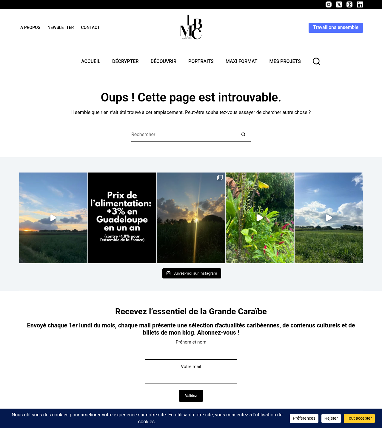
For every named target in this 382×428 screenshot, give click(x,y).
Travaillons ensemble (335, 27)
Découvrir (163, 61)
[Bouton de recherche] (243, 134)
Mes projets (285, 61)
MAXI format (242, 61)
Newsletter (60, 27)
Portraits (201, 61)
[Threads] (349, 4)
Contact (90, 27)
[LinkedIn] (360, 4)
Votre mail (191, 366)
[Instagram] (329, 4)
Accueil (90, 61)
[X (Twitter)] (339, 4)
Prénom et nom (191, 342)
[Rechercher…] (183, 134)
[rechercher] (316, 61)
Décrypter (125, 61)
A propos (30, 27)
